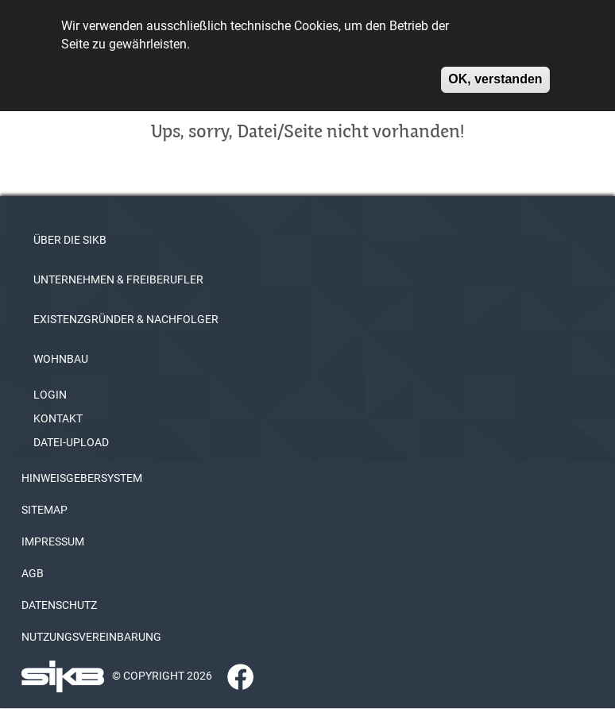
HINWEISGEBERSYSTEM (81, 478)
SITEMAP (44, 509)
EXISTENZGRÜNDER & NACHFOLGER (126, 319)
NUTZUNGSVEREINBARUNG (91, 636)
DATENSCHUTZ (59, 605)
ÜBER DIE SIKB (69, 239)
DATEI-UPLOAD (71, 442)
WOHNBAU (60, 359)
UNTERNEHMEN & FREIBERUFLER (118, 279)
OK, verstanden (495, 72)
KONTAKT (58, 418)
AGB (32, 573)
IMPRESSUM (52, 541)
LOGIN (50, 394)
